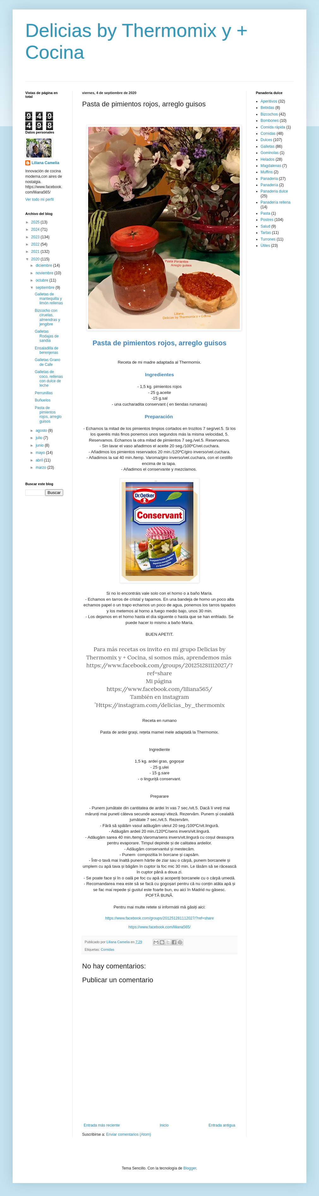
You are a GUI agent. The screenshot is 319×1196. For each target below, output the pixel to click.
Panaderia (269, 178)
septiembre (46, 287)
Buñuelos (43, 400)
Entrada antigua (221, 1125)
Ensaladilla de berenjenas (46, 350)
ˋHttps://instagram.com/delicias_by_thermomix (159, 705)
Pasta (265, 213)
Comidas (107, 949)
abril (40, 460)
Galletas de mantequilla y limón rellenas (49, 299)
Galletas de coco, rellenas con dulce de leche (49, 379)
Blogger (189, 1168)
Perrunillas (44, 393)
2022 (36, 244)
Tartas (266, 232)
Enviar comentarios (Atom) (128, 1134)
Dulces (266, 140)
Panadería (269, 185)
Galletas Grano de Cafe (47, 362)
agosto (42, 430)
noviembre (45, 273)
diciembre (44, 265)
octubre (42, 280)
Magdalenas (271, 166)
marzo (41, 467)
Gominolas (270, 153)
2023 (36, 237)
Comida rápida (273, 127)
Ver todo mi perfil (39, 199)
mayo (41, 452)
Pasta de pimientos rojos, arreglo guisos (48, 415)
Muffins (267, 172)
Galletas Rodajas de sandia (47, 336)
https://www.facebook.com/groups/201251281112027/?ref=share (159, 918)
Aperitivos (269, 101)
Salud (265, 226)
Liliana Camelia (45, 163)
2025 (36, 222)
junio (40, 445)
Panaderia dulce (274, 191)
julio (40, 438)
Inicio (164, 1125)
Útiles (265, 245)
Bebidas (267, 107)
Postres (267, 219)
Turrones (268, 239)
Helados (267, 159)
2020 (36, 259)
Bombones (270, 120)
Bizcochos (269, 114)
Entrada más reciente (102, 1125)
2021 (36, 251)
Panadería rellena (276, 202)
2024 (36, 229)
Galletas (267, 146)
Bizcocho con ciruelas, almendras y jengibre (47, 317)
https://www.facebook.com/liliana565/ (160, 689)
